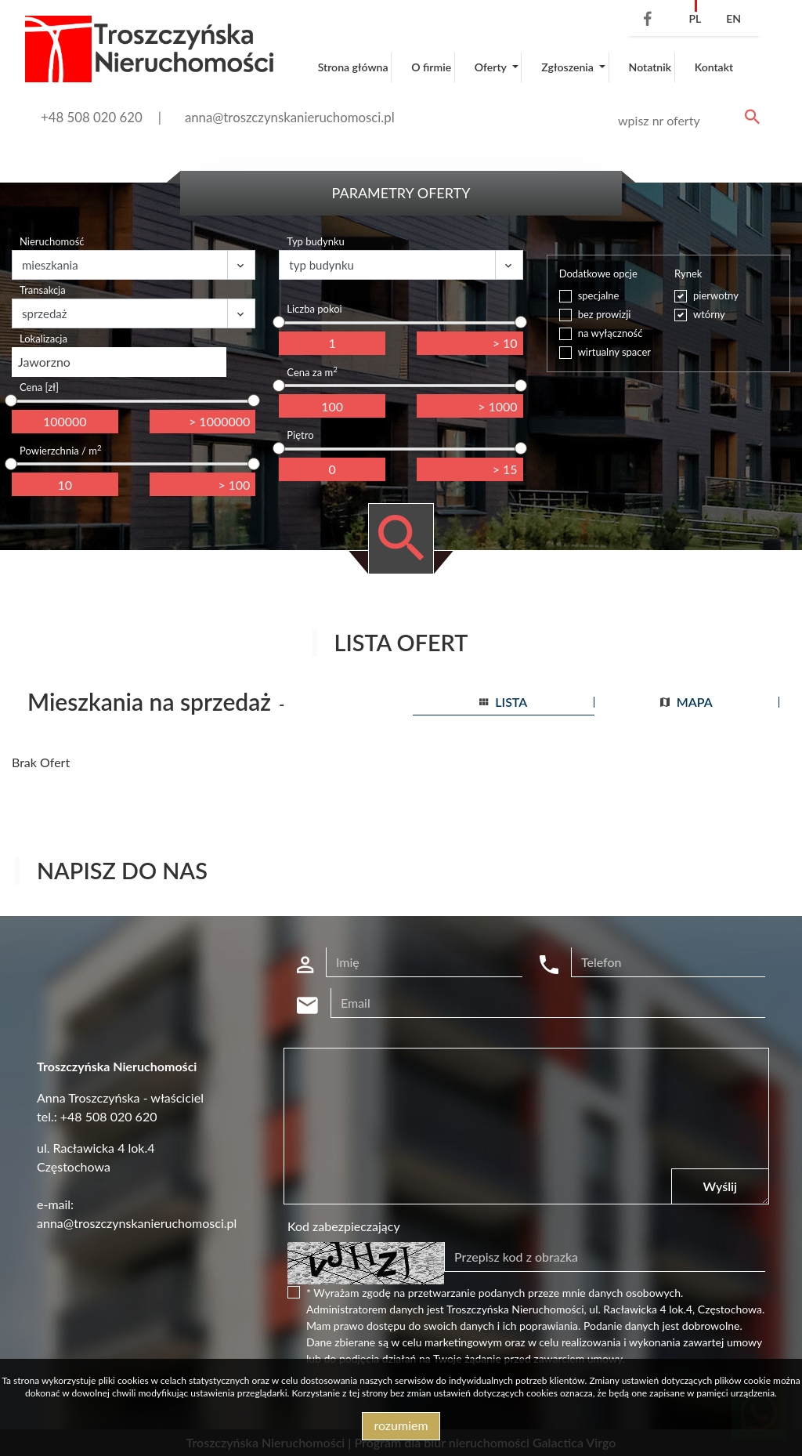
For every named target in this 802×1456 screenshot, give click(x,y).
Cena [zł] (39, 387)
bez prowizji (604, 314)
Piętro (300, 435)
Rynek (688, 273)
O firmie (431, 67)
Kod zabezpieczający (343, 1226)
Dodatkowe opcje (598, 273)
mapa (686, 701)
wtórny (709, 314)
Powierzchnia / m (61, 450)
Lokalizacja (43, 338)
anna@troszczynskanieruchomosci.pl (290, 117)
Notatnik (650, 67)
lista (503, 701)
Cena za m (312, 371)
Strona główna (353, 67)
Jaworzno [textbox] (44, 361)
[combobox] (119, 362)
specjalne (599, 295)
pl (694, 18)
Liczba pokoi (314, 308)
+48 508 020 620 (92, 117)
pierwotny (716, 295)
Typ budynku (315, 241)
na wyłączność (610, 333)
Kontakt (714, 67)
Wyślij (720, 1186)
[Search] (686, 121)
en (733, 18)
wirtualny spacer (614, 352)
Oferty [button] (492, 67)
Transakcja (43, 290)
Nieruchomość (52, 241)
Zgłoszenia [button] (568, 67)
